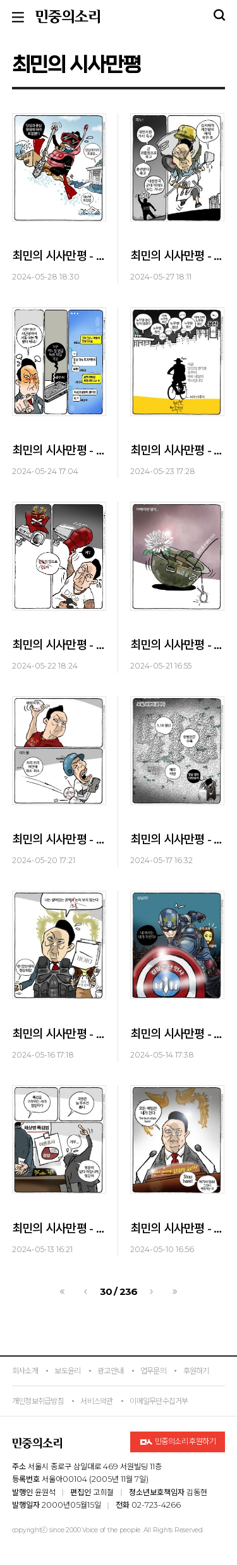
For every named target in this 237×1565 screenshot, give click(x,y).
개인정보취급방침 (38, 1401)
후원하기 (196, 1371)
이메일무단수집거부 (159, 1401)
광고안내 (110, 1371)
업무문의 (153, 1371)
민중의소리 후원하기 (178, 1442)
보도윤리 (67, 1371)
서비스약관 (96, 1401)
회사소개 (25, 1371)
